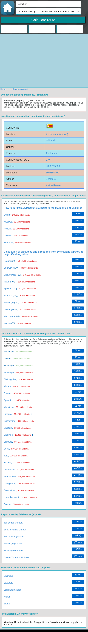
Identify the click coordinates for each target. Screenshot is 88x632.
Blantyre (8, 441)
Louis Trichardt (11, 497)
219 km (77, 294)
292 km (77, 259)
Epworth (8, 288)
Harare (7, 261)
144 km (77, 227)
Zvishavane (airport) (14, 536)
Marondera (9, 316)
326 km (77, 308)
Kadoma (8, 295)
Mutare (7, 281)
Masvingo (9, 302)
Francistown (10, 490)
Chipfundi (8, 576)
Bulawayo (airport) (13, 550)
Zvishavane (9, 421)
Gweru (7, 214)
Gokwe (7, 235)
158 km (77, 266)
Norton (7, 323)
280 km (77, 315)
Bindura (8, 414)
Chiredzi (8, 428)
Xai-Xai (7, 462)
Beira (6, 448)
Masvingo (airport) (13, 543)
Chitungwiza (10, 274)
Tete (6, 455)
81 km (78, 301)
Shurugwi (8, 242)
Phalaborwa (10, 476)
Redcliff (7, 228)
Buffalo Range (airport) (15, 529)
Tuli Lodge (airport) (13, 522)
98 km (78, 213)
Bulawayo (9, 267)
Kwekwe (8, 221)
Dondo (7, 504)
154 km (77, 220)
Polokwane (9, 469)
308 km (77, 280)
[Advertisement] (44, 607)
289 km (77, 287)
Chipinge (8, 434)
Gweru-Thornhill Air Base (16, 557)
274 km (77, 273)
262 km (77, 234)
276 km (77, 322)
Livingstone (9, 483)
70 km (78, 241)
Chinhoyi (8, 309)
